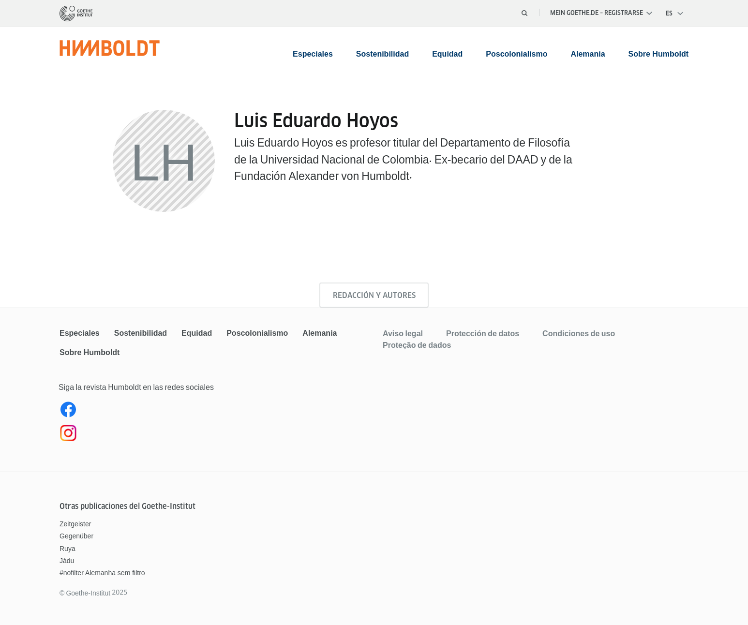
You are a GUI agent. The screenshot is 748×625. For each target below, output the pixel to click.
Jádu (67, 561)
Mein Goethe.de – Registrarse (601, 12)
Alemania (587, 54)
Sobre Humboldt (658, 54)
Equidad (447, 54)
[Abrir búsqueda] (524, 13)
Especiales (313, 54)
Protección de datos (482, 333)
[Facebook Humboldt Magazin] (216, 411)
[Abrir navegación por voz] (674, 13)
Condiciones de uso (578, 333)
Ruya (67, 548)
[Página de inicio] (76, 13)
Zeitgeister (75, 524)
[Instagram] (216, 434)
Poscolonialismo (516, 54)
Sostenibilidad (382, 54)
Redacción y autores (374, 295)
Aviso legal (403, 333)
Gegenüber (76, 536)
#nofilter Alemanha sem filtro (102, 573)
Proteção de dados (417, 345)
